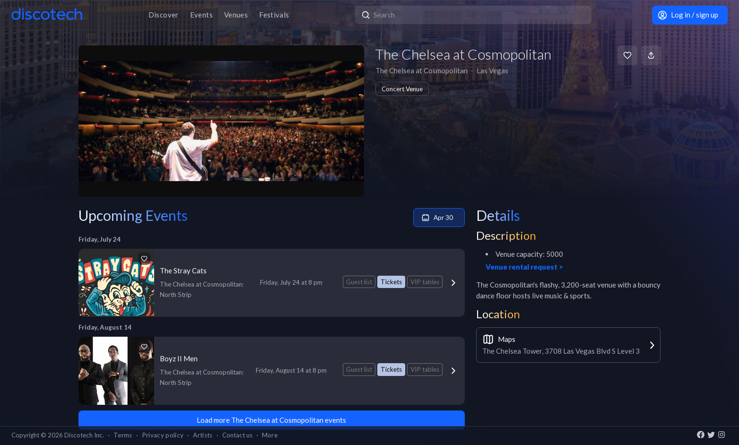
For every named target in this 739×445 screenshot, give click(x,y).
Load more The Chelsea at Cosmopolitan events (271, 420)
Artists (202, 435)
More (270, 435)
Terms (122, 435)
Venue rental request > (524, 266)
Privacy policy (163, 435)
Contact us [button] (237, 435)
